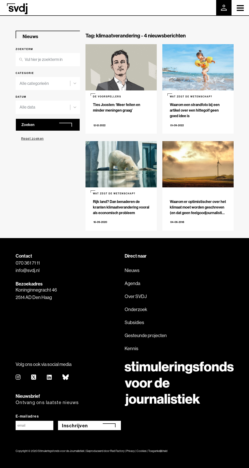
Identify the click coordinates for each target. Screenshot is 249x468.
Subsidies (134, 322)
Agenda (132, 283)
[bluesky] (65, 377)
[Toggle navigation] (240, 7)
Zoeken (28, 124)
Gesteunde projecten (146, 335)
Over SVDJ (136, 296)
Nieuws (132, 270)
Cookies (141, 451)
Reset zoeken (32, 138)
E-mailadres (27, 416)
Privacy (130, 451)
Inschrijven (75, 425)
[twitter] (34, 377)
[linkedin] (49, 377)
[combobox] (45, 83)
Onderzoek (136, 309)
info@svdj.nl (28, 270)
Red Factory (117, 451)
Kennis (131, 348)
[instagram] (18, 377)
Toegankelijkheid (157, 451)
